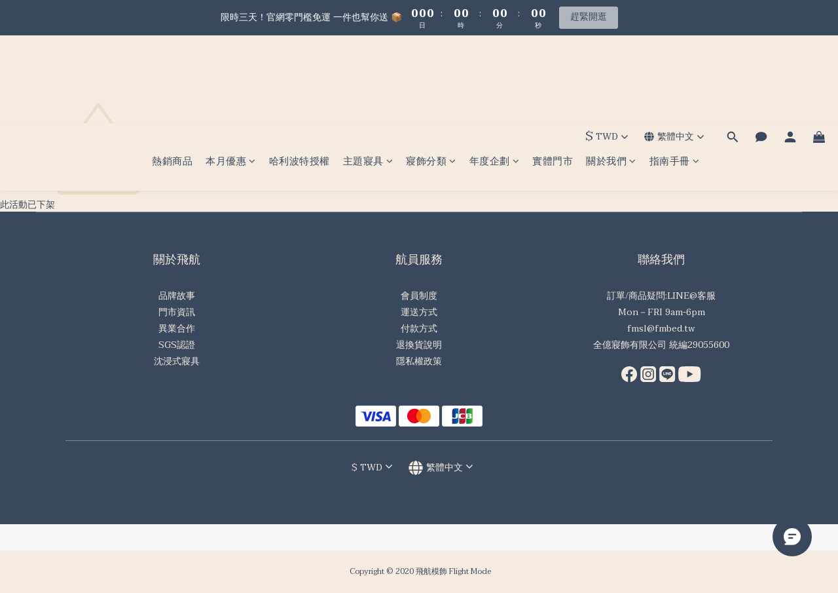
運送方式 (419, 312)
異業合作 (176, 328)
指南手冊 (674, 74)
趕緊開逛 (588, 16)
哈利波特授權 (299, 74)
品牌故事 (176, 295)
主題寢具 (368, 74)
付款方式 (419, 328)
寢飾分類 (431, 74)
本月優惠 (231, 74)
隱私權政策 (419, 361)
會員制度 (419, 295)
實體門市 (552, 74)
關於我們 (611, 74)
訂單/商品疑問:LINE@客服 (661, 295)
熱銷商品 (172, 74)
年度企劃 (494, 74)
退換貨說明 (419, 345)
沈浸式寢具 (177, 361)
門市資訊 (176, 312)
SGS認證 (176, 345)
